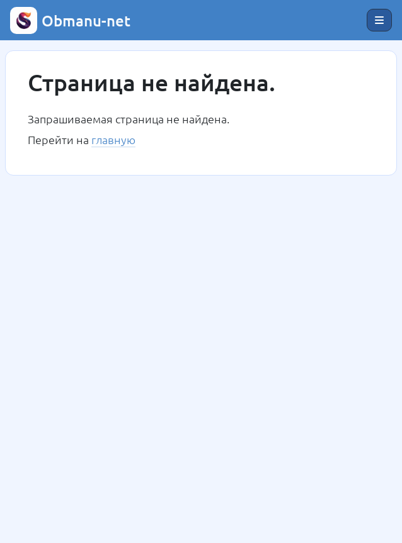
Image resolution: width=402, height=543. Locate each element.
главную (113, 139)
